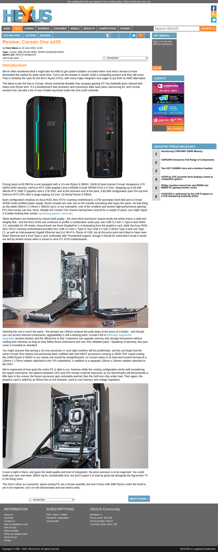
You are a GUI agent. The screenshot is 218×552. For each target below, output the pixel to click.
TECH (17, 28)
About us (8, 514)
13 (140, 35)
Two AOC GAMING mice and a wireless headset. (187, 168)
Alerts (56, 514)
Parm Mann (12, 48)
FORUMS (125, 28)
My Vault (14, 58)
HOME (6, 28)
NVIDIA (41, 52)
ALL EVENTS (175, 128)
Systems (30, 35)
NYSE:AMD (30, 52)
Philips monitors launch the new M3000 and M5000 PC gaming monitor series (184, 186)
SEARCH (208, 28)
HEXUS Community (105, 509)
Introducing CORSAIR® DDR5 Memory (182, 151)
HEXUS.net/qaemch (26, 54)
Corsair (12, 52)
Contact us (9, 521)
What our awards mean (15, 534)
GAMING (29, 28)
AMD (20, 52)
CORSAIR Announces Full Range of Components (187, 160)
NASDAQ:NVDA (55, 52)
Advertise (8, 518)
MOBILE (75, 28)
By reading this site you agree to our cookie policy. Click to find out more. (108, 1)
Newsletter (63, 518)
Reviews (45, 35)
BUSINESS (43, 28)
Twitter (63, 514)
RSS (48, 514)
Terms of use (10, 537)
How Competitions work (16, 524)
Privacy (7, 540)
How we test (10, 527)
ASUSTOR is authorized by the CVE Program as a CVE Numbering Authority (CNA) (187, 195)
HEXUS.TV (89, 28)
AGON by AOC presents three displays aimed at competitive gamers (187, 178)
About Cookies (11, 530)
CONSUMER (60, 28)
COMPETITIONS (107, 28)
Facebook (51, 518)
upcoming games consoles (55, 213)
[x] (149, 1)
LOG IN (157, 68)
